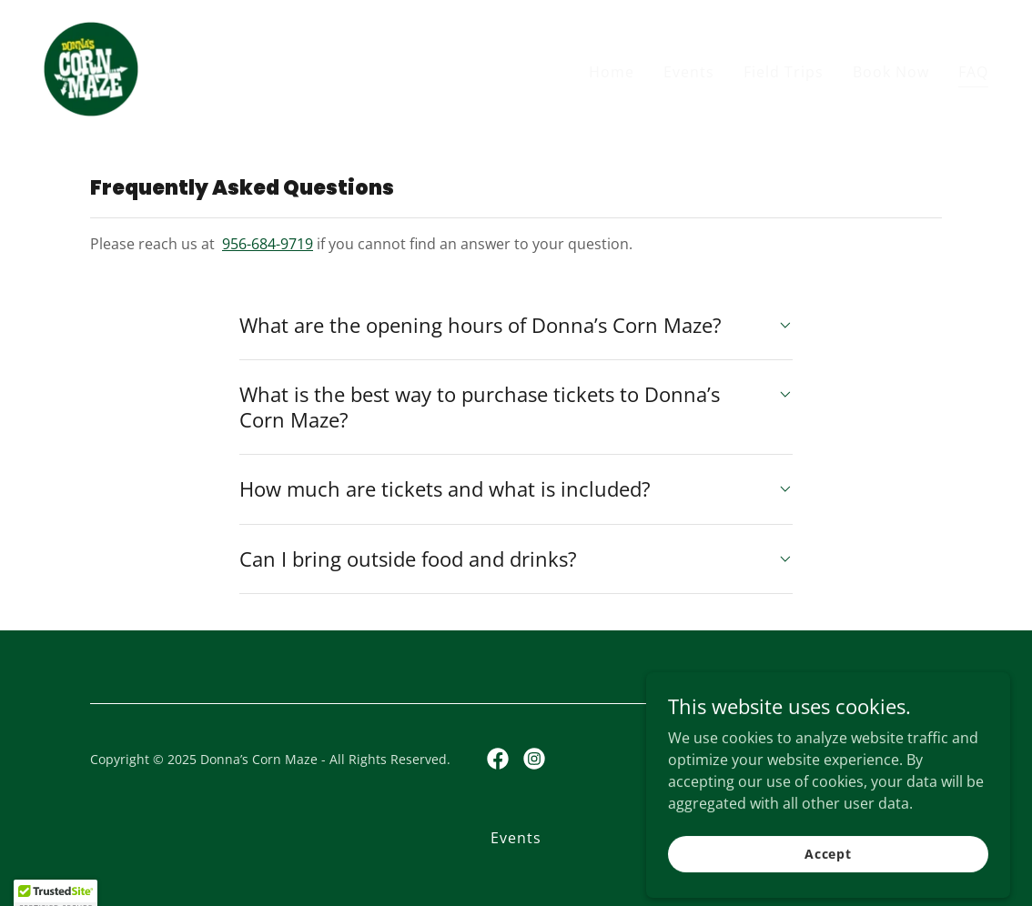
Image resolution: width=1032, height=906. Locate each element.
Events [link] (688, 72)
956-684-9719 (267, 244)
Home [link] (611, 72)
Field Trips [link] (784, 72)
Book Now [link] (891, 72)
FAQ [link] (973, 72)
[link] (91, 67)
